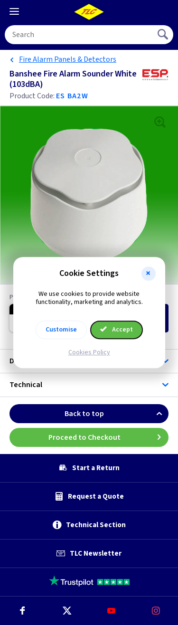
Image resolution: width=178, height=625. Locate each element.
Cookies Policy (89, 352)
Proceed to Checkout (108, 437)
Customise (61, 329)
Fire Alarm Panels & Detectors (67, 59)
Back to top (117, 413)
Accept (116, 329)
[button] (148, 273)
